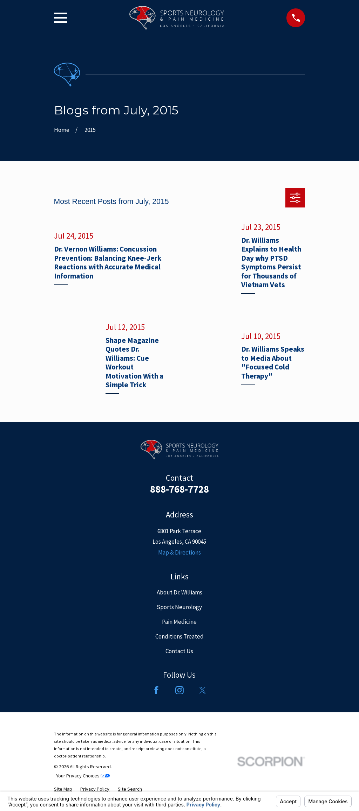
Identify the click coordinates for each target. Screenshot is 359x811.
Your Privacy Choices (83, 776)
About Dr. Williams (179, 592)
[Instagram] (179, 690)
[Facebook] (156, 690)
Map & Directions (179, 552)
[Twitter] (202, 690)
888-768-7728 (179, 489)
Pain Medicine (179, 622)
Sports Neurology (179, 607)
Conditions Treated (179, 636)
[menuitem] (63, 789)
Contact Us (179, 651)
